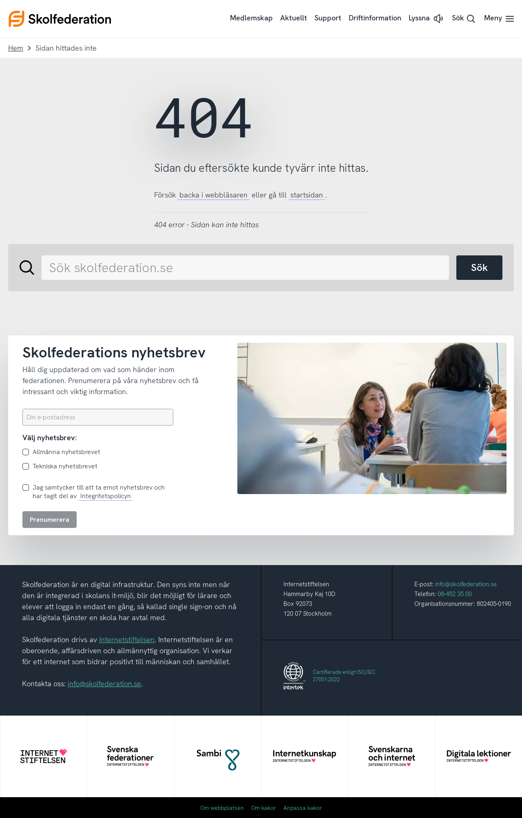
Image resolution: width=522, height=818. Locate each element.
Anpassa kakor (302, 807)
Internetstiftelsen (127, 639)
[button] (426, 18)
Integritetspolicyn (105, 496)
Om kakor (263, 807)
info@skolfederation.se (104, 683)
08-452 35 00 (455, 594)
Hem (15, 48)
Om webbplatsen (222, 807)
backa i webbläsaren (213, 195)
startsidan (306, 195)
